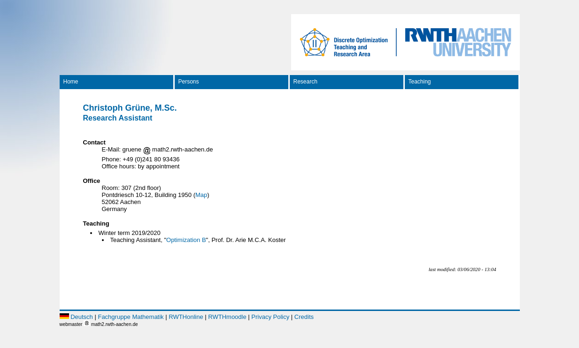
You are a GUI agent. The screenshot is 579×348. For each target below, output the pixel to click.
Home (70, 81)
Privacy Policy (270, 316)
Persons (188, 81)
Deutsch (81, 316)
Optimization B (186, 239)
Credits (304, 316)
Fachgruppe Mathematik (130, 316)
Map (201, 194)
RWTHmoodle (227, 316)
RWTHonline (186, 316)
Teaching (420, 81)
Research (305, 81)
